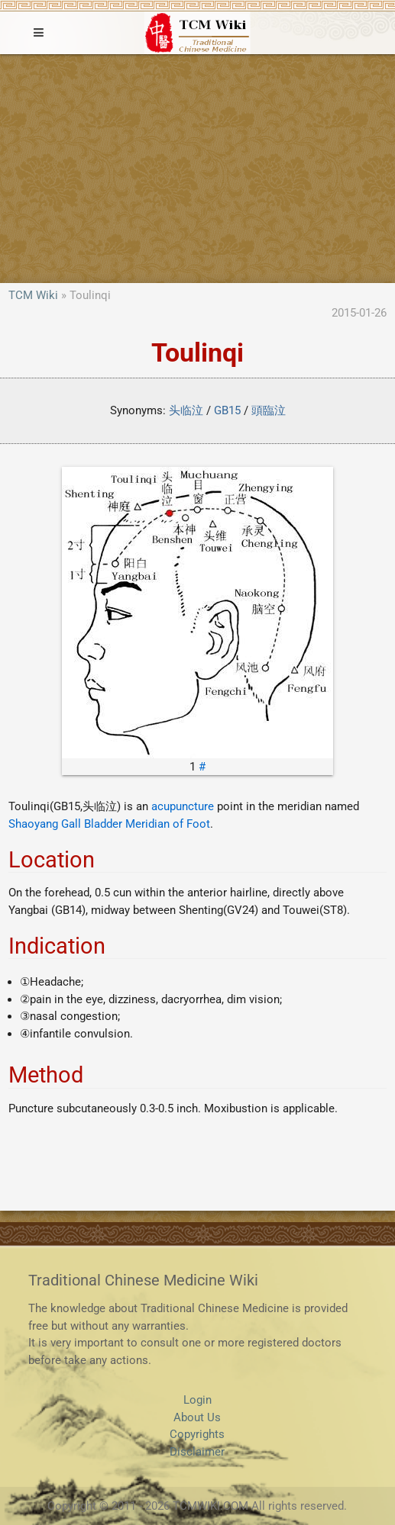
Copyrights (197, 1434)
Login (197, 1400)
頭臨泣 (268, 410)
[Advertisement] (197, 168)
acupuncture (182, 806)
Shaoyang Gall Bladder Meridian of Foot (109, 824)
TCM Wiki (33, 295)
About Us (197, 1417)
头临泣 (186, 410)
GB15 (227, 410)
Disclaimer (197, 1452)
